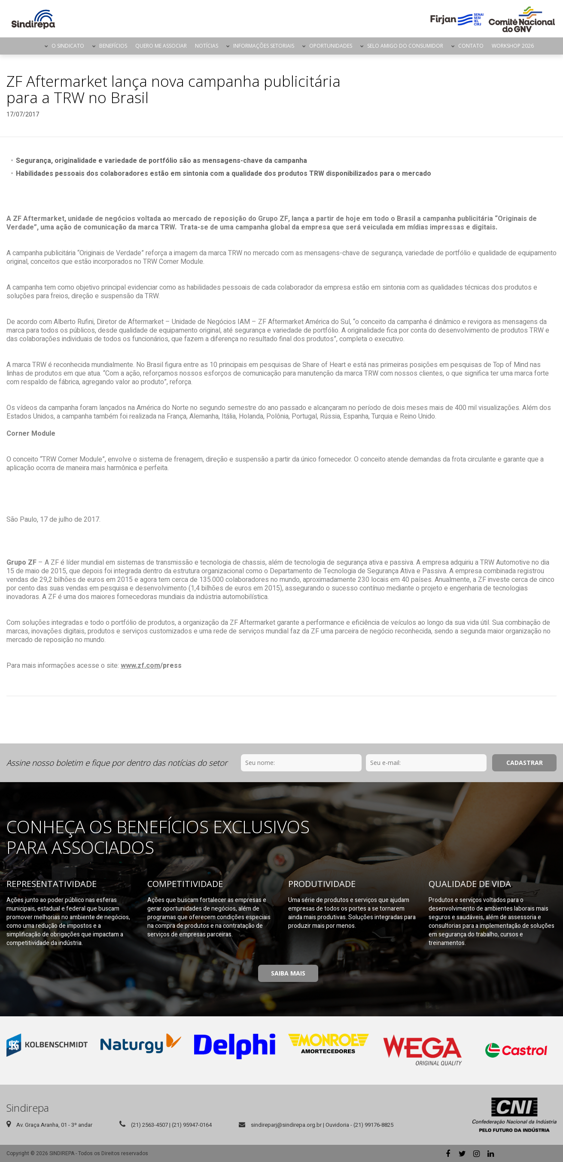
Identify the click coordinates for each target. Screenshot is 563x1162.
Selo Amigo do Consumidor (405, 45)
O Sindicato (68, 45)
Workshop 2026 (513, 45)
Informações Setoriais (263, 45)
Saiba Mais (288, 973)
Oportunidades (330, 45)
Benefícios (113, 45)
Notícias (206, 45)
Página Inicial (33, 46)
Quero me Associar (161, 45)
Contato (471, 45)
